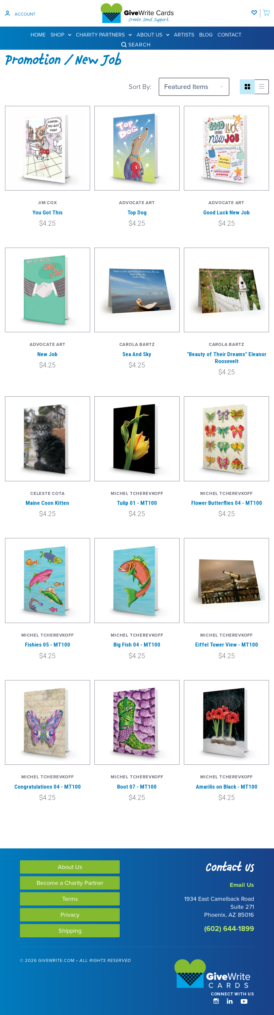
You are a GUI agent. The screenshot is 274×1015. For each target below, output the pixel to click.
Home (38, 34)
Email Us (242, 885)
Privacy (70, 914)
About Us (153, 34)
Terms (70, 899)
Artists (184, 34)
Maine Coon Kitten (47, 503)
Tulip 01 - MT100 (137, 503)
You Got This (48, 212)
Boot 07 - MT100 (137, 786)
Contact (229, 34)
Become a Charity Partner (70, 883)
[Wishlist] (255, 9)
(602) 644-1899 (229, 928)
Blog (205, 34)
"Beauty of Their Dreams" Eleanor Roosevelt (226, 357)
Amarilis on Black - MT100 (226, 786)
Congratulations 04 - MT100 (47, 786)
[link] (32, 989)
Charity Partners (104, 34)
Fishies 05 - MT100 (47, 644)
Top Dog (137, 212)
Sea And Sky (136, 354)
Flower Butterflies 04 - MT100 (226, 503)
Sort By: (140, 86)
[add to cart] (266, 9)
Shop (61, 34)
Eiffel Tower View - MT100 (226, 644)
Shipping (70, 930)
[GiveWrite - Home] (195, 974)
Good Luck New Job (226, 212)
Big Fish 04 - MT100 (136, 644)
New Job (47, 354)
